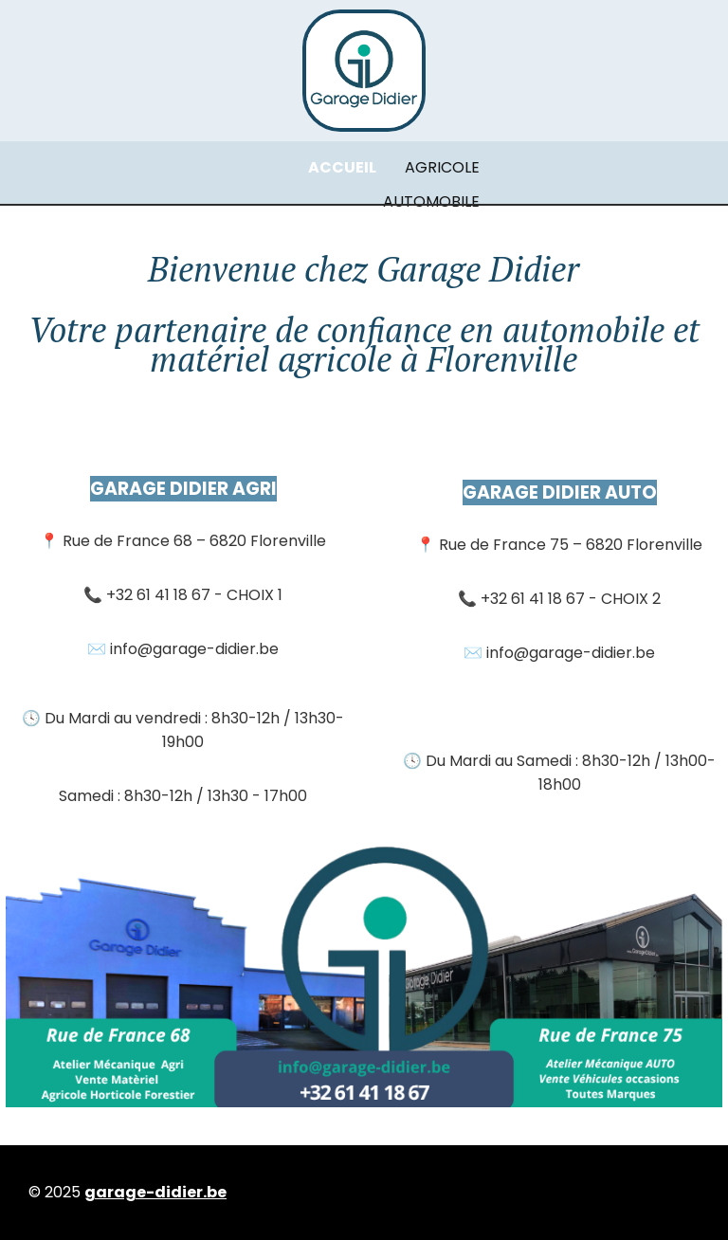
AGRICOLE (442, 167)
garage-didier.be (155, 1192)
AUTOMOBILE (431, 201)
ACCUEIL (342, 167)
